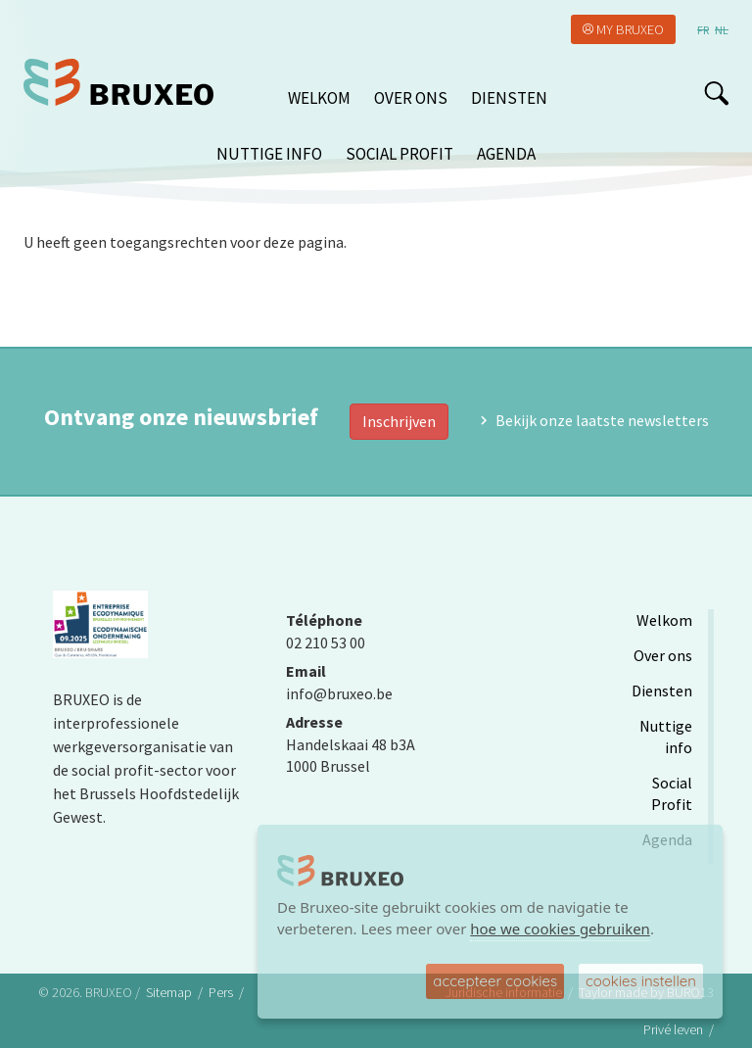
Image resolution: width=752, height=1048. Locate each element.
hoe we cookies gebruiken (560, 928)
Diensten (509, 98)
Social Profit (399, 154)
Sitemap (169, 992)
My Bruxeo (630, 29)
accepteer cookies (495, 981)
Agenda (506, 154)
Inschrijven (399, 421)
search (716, 93)
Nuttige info (269, 154)
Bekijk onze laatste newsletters (602, 420)
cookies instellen (641, 981)
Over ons (410, 98)
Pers (221, 992)
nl (721, 30)
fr (703, 30)
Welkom (319, 98)
